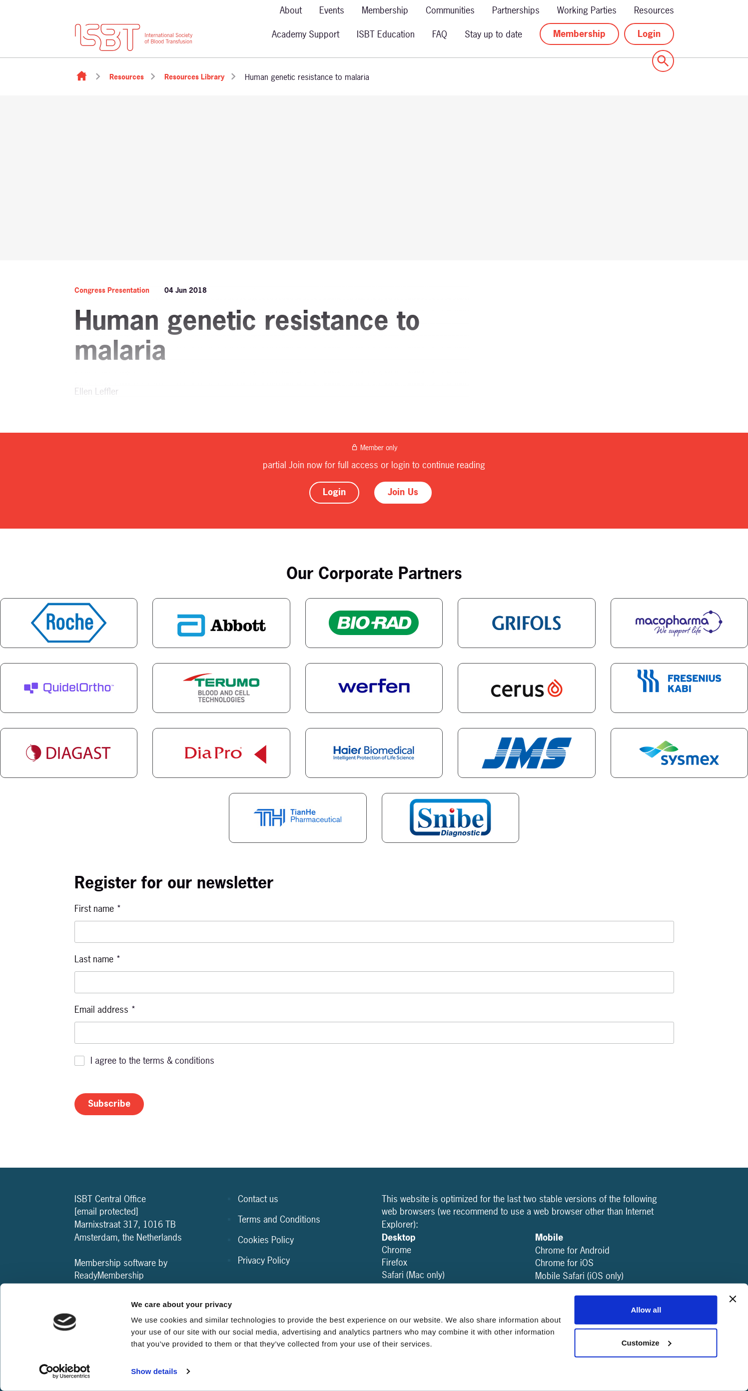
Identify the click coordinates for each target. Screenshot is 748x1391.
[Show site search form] (663, 61)
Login (649, 33)
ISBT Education (386, 34)
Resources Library (194, 76)
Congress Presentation (111, 290)
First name (97, 908)
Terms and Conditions (279, 1219)
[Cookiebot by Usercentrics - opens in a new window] (64, 1371)
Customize (647, 1342)
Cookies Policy (266, 1240)
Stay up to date (493, 34)
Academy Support (305, 34)
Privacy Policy (264, 1260)
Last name (97, 959)
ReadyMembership (109, 1275)
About (291, 10)
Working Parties (587, 10)
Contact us (258, 1199)
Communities (450, 10)
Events (331, 10)
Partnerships (516, 10)
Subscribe (109, 1103)
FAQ (439, 34)
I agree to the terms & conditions (152, 1060)
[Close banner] (732, 1299)
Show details (154, 1371)
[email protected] (106, 1211)
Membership (385, 10)
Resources (654, 10)
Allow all (646, 1310)
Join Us (403, 492)
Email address (105, 1009)
